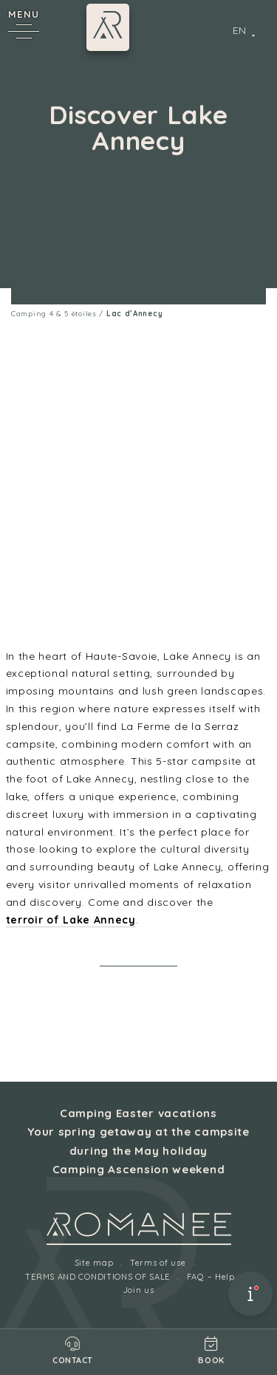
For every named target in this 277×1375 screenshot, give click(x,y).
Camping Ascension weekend (138, 1169)
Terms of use (157, 1263)
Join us (138, 1290)
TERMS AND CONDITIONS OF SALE (97, 1277)
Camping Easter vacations (138, 1113)
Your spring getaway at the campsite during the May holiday (138, 1141)
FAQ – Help (211, 1277)
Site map (94, 1263)
